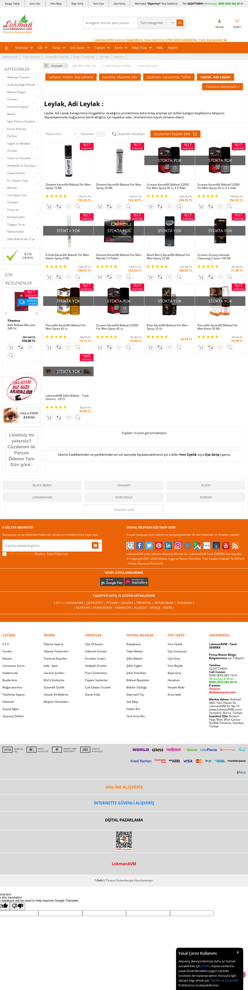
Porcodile (123, 497)
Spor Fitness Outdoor (21, 121)
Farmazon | (124, 608)
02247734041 (195, 3)
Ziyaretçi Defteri (13, 716)
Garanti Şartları (54, 673)
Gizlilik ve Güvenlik (224, 980)
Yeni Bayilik (175, 666)
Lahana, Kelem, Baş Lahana (71, 77)
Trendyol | (145, 603)
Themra (13, 320)
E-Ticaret (109, 880)
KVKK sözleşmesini (21, 554)
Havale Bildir (176, 687)
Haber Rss (133, 709)
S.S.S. (6, 644)
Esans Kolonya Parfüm (16, 132)
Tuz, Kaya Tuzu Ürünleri (17, 198)
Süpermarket (16, 173)
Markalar (21, 47)
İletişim (119, 57)
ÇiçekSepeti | (96, 603)
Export (173, 47)
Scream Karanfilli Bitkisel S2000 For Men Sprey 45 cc (117, 327)
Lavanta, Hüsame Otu (120, 77)
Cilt (40, 47)
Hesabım (174, 680)
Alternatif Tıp (135, 694)
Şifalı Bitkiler (134, 658)
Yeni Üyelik (188, 454)
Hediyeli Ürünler (96, 666)
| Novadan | (83, 608)
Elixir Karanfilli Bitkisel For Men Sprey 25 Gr (167, 327)
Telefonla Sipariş (13, 694)
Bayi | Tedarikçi (84, 57)
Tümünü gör (124, 510)
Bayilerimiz (9, 680)
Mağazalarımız (12, 687)
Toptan (99, 47)
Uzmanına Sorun (13, 666)
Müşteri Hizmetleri (56, 702)
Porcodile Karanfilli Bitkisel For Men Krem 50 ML (217, 327)
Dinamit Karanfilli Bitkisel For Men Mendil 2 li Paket (118, 256)
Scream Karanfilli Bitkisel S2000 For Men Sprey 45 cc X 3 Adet (168, 186)
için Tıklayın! (226, 658)
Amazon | (128, 603)
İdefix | (169, 608)
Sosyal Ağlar (10, 709)
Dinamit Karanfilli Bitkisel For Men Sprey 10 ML (68, 186)
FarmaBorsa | (104, 608)
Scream (206, 497)
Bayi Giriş (77, 3)
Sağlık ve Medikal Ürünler (18, 147)
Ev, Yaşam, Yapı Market (17, 184)
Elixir (205, 485)
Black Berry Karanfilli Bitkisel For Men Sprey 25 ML (168, 256)
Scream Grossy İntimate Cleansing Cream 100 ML (214, 256)
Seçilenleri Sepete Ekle (175, 134)
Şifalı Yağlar (134, 666)
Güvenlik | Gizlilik (57, 57)
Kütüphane (133, 644)
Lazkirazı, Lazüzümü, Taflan (169, 77)
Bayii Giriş (174, 673)
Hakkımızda (10, 57)
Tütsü (56, 47)
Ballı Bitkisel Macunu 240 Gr (21, 326)
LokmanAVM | (75, 603)
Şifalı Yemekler (136, 673)
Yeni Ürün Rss (135, 716)
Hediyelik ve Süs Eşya (21, 166)
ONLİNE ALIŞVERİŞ (124, 787)
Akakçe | (157, 608)
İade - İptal (51, 666)
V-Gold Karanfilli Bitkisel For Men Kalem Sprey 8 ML (67, 256)
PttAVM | (113, 603)
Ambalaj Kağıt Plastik (21, 85)
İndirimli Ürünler (96, 651)
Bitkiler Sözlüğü (136, 687)
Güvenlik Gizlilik (54, 687)
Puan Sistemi (31, 57)
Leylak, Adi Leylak (215, 77)
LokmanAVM (42, 497)
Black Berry (42, 485)
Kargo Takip (12, 3)
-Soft (98, 880)
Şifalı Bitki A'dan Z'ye (21, 239)
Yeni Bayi (56, 3)
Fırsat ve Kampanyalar (16, 213)
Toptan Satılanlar (96, 680)
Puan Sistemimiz (96, 673)
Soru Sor (35, 3)
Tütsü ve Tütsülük (18, 158)
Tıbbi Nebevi (134, 651)
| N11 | (59, 603)
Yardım (104, 57)
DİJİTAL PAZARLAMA (124, 820)
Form (118, 47)
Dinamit (124, 485)
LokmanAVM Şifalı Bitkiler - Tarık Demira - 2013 (67, 397)
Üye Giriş (119, 3)
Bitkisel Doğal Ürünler (16, 95)
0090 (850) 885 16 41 (223, 675)
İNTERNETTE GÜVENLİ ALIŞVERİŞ (124, 803)
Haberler (8, 702)
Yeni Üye (98, 3)
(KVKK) (206, 966)
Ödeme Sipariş (53, 644)
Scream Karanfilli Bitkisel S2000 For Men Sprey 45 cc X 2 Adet (218, 186)
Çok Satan (77, 47)
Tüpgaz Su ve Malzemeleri (16, 228)
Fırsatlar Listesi (95, 658)
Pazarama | (186, 603)
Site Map (132, 702)
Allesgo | (142, 608)
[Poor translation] (17, 906)
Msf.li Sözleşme (54, 680)
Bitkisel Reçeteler (137, 680)
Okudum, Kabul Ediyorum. (35, 554)
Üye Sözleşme (177, 651)
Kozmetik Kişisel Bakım (18, 110)
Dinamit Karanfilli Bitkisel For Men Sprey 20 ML (118, 186)
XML (160, 47)
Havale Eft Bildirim (56, 694)
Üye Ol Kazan (94, 644)
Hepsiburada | (165, 603)
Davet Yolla (92, 694)
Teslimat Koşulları (55, 658)
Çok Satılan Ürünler (98, 687)
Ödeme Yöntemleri (56, 651)
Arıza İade (174, 694)
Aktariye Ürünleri (18, 77)
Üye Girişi (212, 454)
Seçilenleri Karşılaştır (131, 134)
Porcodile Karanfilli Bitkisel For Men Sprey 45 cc (66, 327)
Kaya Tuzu (139, 47)
